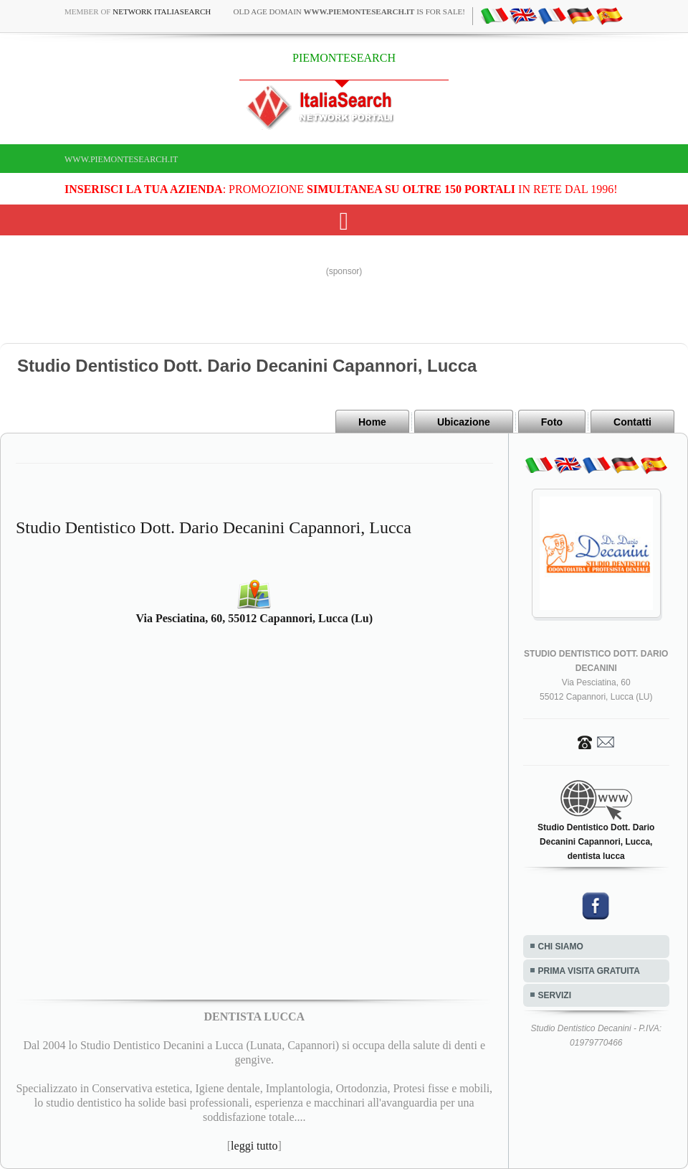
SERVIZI (554, 995)
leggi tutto (254, 1146)
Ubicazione (463, 422)
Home (372, 422)
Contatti (632, 422)
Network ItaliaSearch (162, 11)
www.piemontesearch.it (121, 159)
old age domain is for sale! (349, 11)
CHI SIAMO (560, 947)
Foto (552, 422)
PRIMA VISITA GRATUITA (589, 971)
